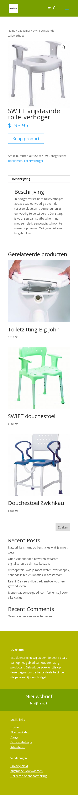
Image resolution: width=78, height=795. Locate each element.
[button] (63, 47)
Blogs (14, 737)
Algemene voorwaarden (26, 771)
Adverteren (17, 747)
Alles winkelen (19, 732)
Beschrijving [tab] (21, 179)
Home (11, 30)
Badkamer (24, 30)
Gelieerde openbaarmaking (28, 776)
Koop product (26, 138)
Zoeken (63, 527)
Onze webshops (21, 742)
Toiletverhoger (33, 161)
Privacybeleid (19, 766)
